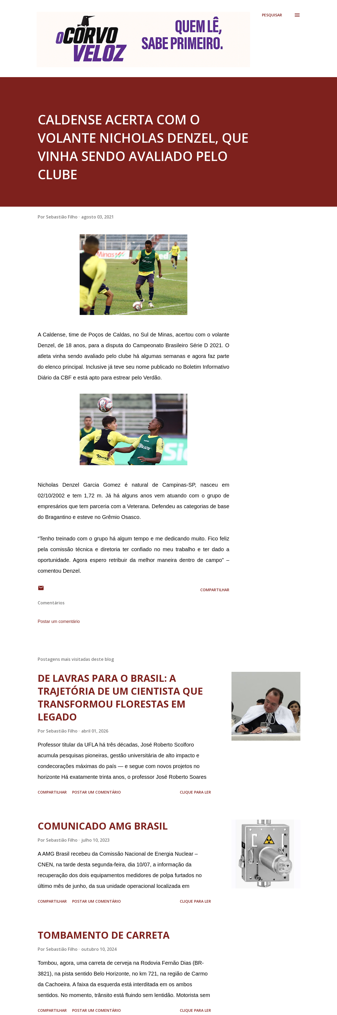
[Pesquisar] (272, 15)
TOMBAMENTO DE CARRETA (104, 935)
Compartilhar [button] (214, 589)
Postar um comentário (59, 621)
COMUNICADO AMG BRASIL (103, 826)
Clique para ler (195, 792)
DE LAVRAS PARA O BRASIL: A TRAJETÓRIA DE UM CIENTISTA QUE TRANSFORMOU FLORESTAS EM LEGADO (120, 697)
